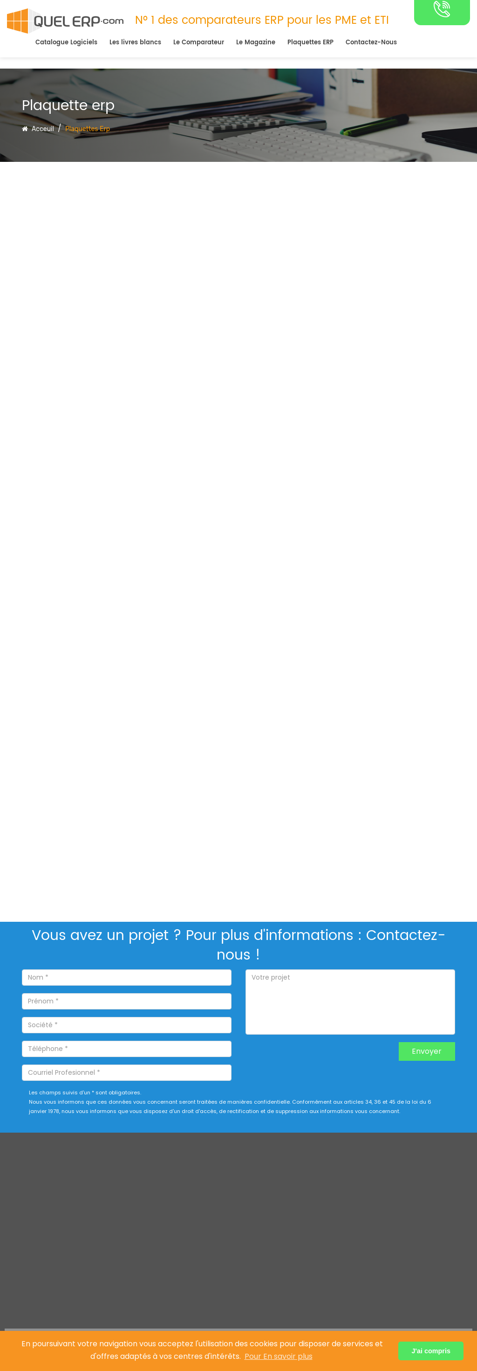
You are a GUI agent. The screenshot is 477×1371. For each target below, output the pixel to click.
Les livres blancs (135, 43)
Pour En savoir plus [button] (279, 1356)
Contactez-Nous (371, 43)
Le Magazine (255, 43)
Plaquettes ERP (310, 43)
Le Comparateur (198, 43)
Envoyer (427, 1051)
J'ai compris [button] (430, 1351)
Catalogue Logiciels (66, 43)
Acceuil (38, 129)
